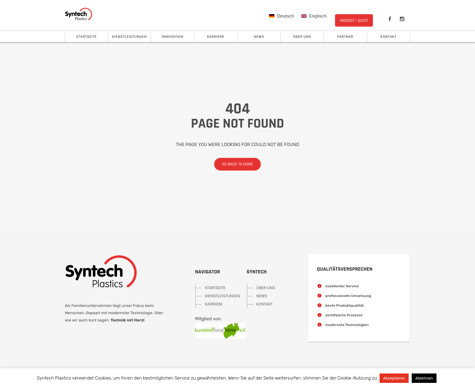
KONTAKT (264, 304)
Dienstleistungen (129, 36)
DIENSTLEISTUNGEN (216, 296)
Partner (345, 36)
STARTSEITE (215, 288)
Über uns (302, 36)
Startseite (86, 36)
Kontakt (388, 36)
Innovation (173, 36)
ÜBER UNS (265, 288)
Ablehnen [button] (424, 378)
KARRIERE (214, 304)
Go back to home (233, 164)
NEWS (261, 296)
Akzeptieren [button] (394, 378)
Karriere (215, 36)
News (259, 36)
